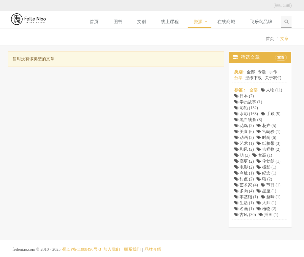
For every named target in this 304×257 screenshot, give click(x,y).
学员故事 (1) (248, 102)
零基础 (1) (246, 197)
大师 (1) (266, 203)
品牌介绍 (153, 249)
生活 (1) (244, 203)
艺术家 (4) (246, 185)
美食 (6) (244, 131)
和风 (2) (244, 149)
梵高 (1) (262, 155)
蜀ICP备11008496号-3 (81, 249)
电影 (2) (244, 167)
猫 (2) (264, 179)
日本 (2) (244, 96)
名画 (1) (244, 209)
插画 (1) (268, 214)
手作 (273, 72)
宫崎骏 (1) (268, 131)
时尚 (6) (266, 137)
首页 (94, 21)
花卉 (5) (266, 125)
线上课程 (170, 21)
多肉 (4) (244, 191)
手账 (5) (270, 114)
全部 (251, 72)
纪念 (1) (266, 173)
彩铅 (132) (246, 108)
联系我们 (132, 249)
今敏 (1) (244, 173)
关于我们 (273, 78)
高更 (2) (244, 161)
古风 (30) (245, 214)
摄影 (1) (266, 167)
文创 (141, 21)
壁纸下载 (253, 78)
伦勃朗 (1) (268, 161)
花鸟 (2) (244, 125)
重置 (280, 57)
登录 (278, 5)
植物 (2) (266, 209)
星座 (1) (266, 191)
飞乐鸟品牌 (261, 21)
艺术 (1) (244, 143)
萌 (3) (242, 155)
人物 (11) (271, 90)
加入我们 (111, 249)
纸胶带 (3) (268, 143)
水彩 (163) (246, 114)
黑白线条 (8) (248, 120)
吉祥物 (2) (268, 149)
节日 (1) (270, 185)
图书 (117, 21)
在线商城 (226, 21)
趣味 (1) (270, 197)
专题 (262, 72)
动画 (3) (244, 137)
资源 (198, 21)
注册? (286, 5)
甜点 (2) (244, 179)
